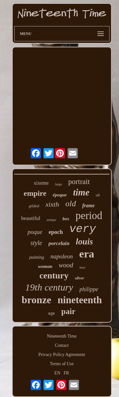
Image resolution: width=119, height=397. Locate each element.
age (51, 313)
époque (60, 194)
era (86, 254)
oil (98, 195)
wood (66, 265)
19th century (49, 287)
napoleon (61, 256)
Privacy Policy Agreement (61, 354)
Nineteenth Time (62, 336)
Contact (62, 345)
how (82, 267)
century (54, 275)
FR (66, 373)
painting (36, 257)
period (89, 215)
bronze (36, 299)
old (70, 203)
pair (68, 311)
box (66, 218)
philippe (88, 289)
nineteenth (80, 299)
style (36, 242)
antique (51, 220)
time (81, 192)
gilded (34, 205)
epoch (56, 232)
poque (35, 232)
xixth (52, 204)
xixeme (41, 183)
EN (57, 373)
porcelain (59, 243)
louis (84, 241)
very (82, 229)
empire (35, 193)
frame (88, 205)
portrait (79, 182)
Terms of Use (62, 363)
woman (45, 266)
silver (79, 278)
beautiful (30, 218)
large (58, 184)
